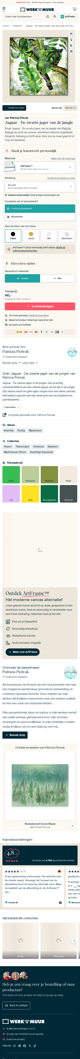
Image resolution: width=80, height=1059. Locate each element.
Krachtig (8, 430)
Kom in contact (16, 1005)
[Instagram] (14, 1046)
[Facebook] (24, 1046)
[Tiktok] (35, 1046)
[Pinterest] (19, 1046)
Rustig (21, 430)
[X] (30, 1046)
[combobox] (24, 16)
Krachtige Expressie (41, 452)
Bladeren (53, 446)
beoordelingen (18, 1028)
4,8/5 (23, 2)
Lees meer (30, 362)
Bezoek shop (11, 362)
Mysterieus (35, 430)
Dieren (8, 446)
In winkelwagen (40, 306)
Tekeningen (22, 446)
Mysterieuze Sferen (15, 452)
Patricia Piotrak (19, 118)
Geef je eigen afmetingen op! (32, 195)
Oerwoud (38, 446)
